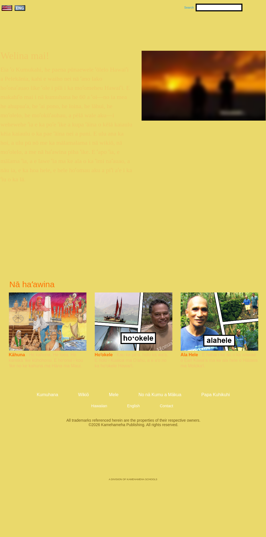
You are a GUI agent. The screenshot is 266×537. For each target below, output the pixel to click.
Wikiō (185, 28)
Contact (166, 406)
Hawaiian (99, 406)
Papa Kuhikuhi (215, 394)
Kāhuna (17, 354)
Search (189, 7)
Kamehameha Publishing (133, 456)
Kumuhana (125, 28)
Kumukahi (48, 35)
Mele (159, 28)
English (133, 406)
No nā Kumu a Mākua (232, 28)
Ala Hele (189, 354)
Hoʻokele (104, 354)
